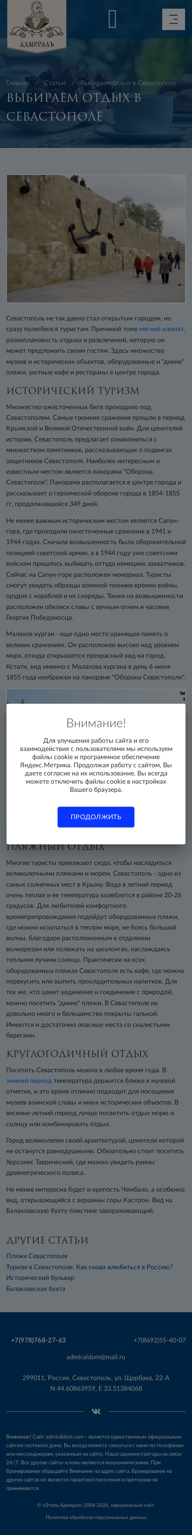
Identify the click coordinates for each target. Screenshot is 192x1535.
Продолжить (96, 816)
